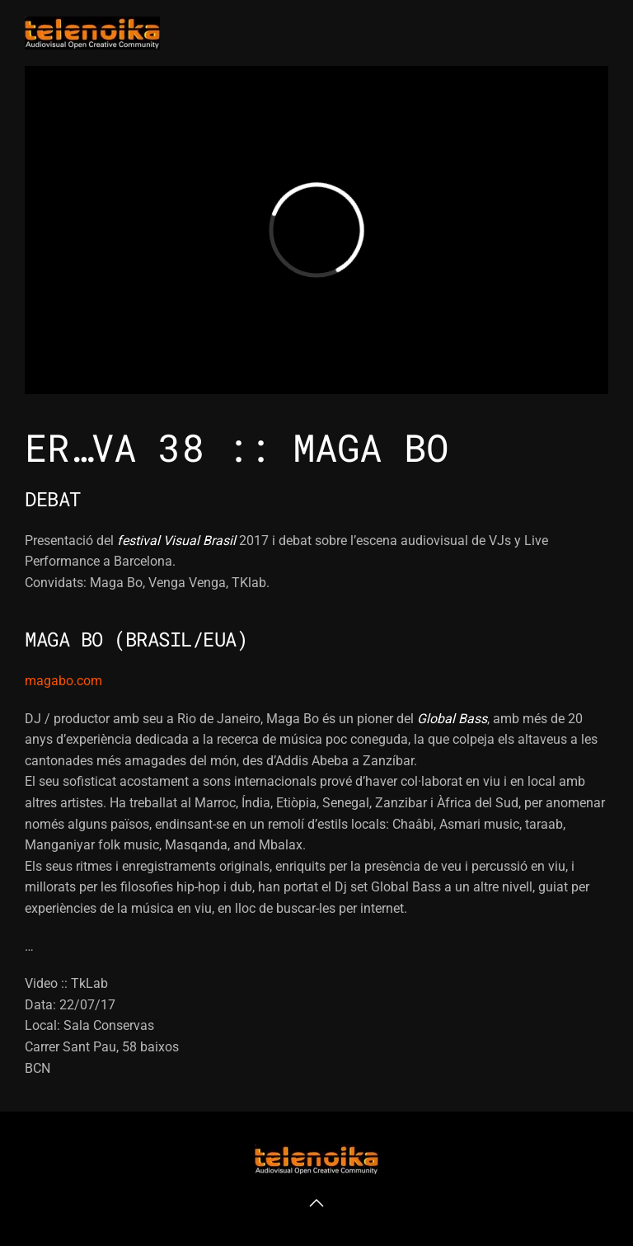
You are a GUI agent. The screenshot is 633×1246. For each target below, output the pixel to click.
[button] (316, 1203)
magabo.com (63, 681)
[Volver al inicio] (92, 33)
